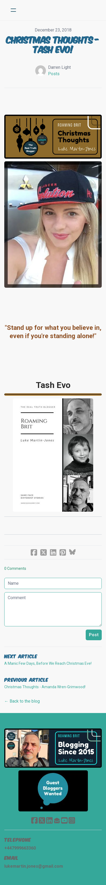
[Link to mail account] (57, 820)
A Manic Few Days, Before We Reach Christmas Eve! (48, 663)
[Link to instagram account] (72, 820)
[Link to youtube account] (64, 820)
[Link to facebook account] (34, 820)
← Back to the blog (22, 701)
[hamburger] (13, 10)
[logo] (60, 10)
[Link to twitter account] (42, 820)
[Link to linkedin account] (49, 820)
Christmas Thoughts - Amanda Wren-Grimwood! (44, 687)
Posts (54, 73)
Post (94, 634)
